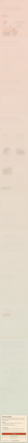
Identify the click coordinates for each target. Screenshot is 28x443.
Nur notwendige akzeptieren (14, 436)
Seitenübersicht (4, 411)
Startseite (3, 399)
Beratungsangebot (4, 401)
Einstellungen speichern (14, 438)
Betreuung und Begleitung (5, 403)
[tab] (5, 363)
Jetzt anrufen (4, 15)
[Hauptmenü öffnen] (21, 1)
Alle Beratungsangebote (6, 188)
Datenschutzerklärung (15, 440)
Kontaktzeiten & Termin (12, 15)
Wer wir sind (3, 405)
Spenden (2, 409)
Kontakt (2, 407)
